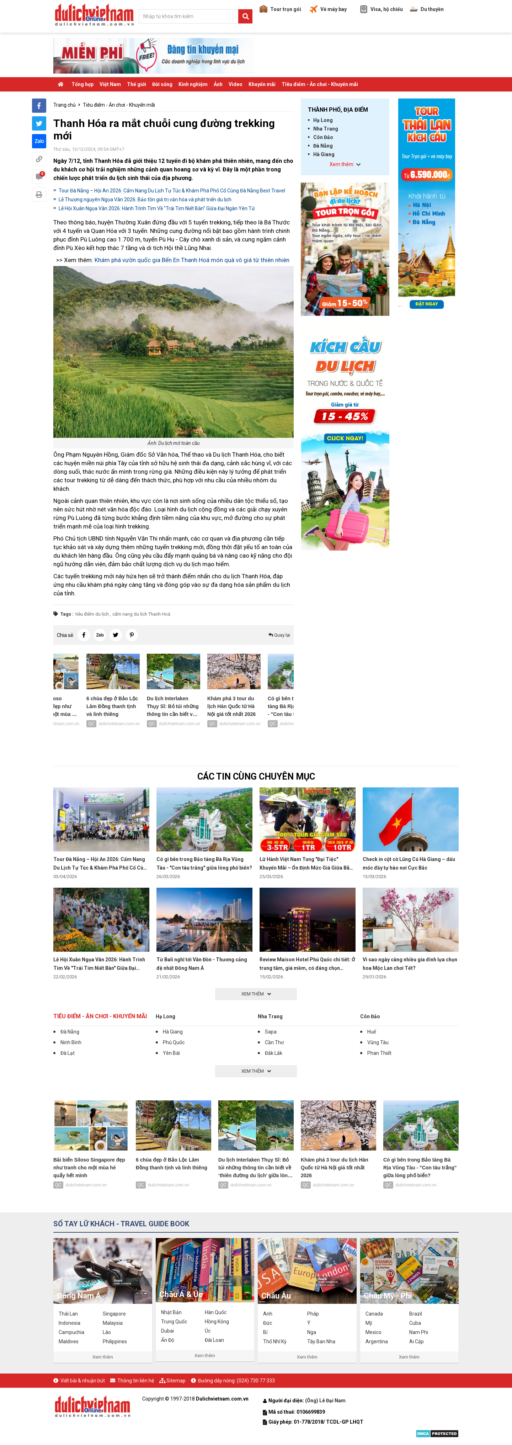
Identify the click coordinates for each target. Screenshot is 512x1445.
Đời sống (162, 84)
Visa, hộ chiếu (381, 9)
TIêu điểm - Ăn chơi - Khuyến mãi (320, 84)
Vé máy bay (328, 9)
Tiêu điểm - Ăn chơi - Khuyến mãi (119, 105)
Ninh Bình (70, 1042)
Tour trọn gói (280, 9)
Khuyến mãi (262, 84)
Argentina (377, 1341)
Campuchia (71, 1332)
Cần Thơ (274, 1042)
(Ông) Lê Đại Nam (326, 1400)
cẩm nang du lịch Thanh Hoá (141, 614)
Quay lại (279, 635)
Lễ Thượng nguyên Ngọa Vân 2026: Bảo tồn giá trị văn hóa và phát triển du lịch (145, 199)
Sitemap (176, 1380)
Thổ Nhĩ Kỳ (275, 1341)
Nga (311, 1332)
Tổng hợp (82, 84)
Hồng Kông (217, 1321)
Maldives (69, 1341)
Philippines (115, 1341)
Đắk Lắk (273, 1053)
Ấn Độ (167, 1340)
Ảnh (218, 84)
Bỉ (265, 1332)
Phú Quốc (174, 1042)
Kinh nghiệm (193, 84)
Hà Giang (324, 154)
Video (235, 84)
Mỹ (369, 1323)
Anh (267, 1314)
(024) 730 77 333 (256, 1380)
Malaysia (113, 1323)
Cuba (415, 1323)
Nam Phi (418, 1332)
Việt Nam (110, 84)
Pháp (313, 1314)
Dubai (167, 1331)
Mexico (374, 1332)
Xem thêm (102, 1357)
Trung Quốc (174, 1321)
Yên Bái (171, 1053)
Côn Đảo (323, 137)
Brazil (415, 1314)
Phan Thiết (379, 1053)
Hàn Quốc (215, 1312)
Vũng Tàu (378, 1042)
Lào (107, 1332)
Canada (374, 1314)
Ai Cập (416, 1341)
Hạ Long (323, 120)
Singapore (114, 1314)
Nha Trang (325, 129)
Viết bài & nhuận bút (82, 1380)
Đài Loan (214, 1340)
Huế (371, 1032)
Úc (207, 1331)
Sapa (271, 1032)
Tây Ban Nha (321, 1341)
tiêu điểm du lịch (92, 614)
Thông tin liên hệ (135, 1380)
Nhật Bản (171, 1312)
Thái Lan (68, 1314)
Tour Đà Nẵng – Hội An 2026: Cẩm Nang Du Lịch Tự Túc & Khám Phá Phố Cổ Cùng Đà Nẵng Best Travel (172, 190)
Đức (267, 1323)
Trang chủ (64, 105)
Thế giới (136, 84)
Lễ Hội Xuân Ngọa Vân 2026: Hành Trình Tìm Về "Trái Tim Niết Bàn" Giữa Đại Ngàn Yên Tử (157, 208)
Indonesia (69, 1323)
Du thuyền (427, 9)
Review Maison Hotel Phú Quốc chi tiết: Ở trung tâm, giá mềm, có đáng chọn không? (307, 968)
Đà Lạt (67, 1053)
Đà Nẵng (323, 146)
